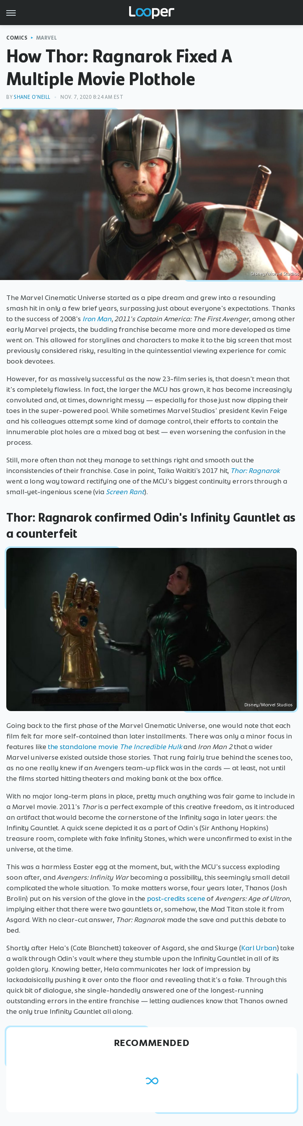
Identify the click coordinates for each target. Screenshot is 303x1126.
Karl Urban (259, 948)
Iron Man (96, 319)
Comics (17, 37)
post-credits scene (176, 898)
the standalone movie (84, 746)
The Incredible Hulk (151, 746)
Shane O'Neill (32, 97)
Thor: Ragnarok (255, 470)
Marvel (46, 37)
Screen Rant (125, 492)
